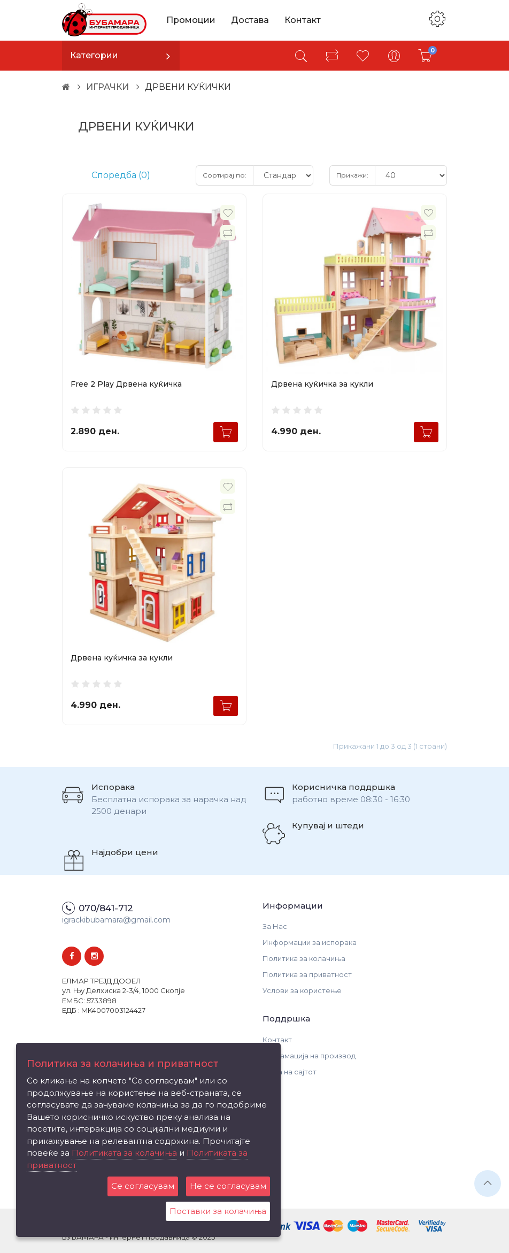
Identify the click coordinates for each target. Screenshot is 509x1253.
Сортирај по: (224, 175)
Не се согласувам (228, 1186)
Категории (94, 55)
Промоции (190, 20)
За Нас (275, 926)
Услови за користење (302, 990)
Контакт (302, 20)
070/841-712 (106, 908)
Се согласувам (142, 1186)
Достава (250, 20)
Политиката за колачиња (124, 1153)
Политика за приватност (307, 974)
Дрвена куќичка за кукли (322, 384)
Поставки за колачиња (217, 1211)
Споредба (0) (120, 175)
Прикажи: (352, 175)
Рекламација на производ (309, 1055)
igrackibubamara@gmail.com (116, 920)
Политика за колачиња (304, 958)
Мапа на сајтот (290, 1071)
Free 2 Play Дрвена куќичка (126, 384)
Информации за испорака (310, 942)
